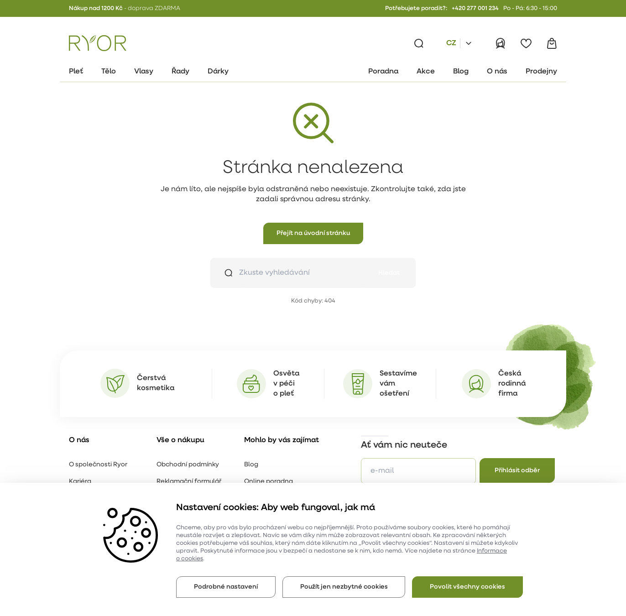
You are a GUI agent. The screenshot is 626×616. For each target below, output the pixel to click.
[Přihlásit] (500, 43)
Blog (251, 464)
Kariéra (80, 481)
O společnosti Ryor (98, 464)
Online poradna (268, 481)
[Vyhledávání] (418, 43)
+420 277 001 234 (475, 8)
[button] (313, 233)
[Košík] (551, 43)
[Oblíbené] (526, 43)
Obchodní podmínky (187, 464)
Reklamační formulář (188, 481)
